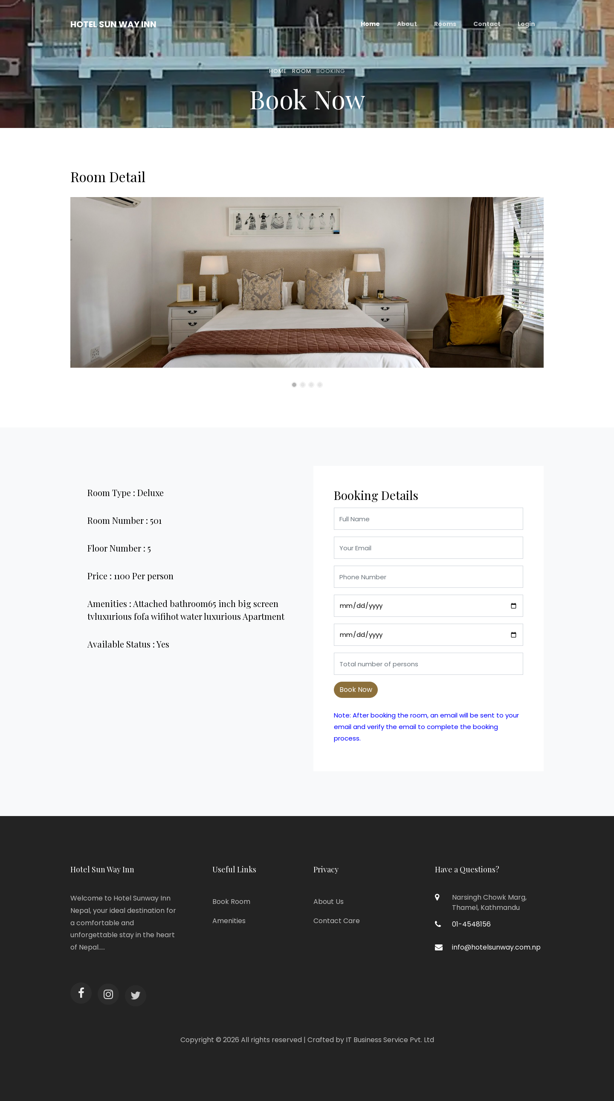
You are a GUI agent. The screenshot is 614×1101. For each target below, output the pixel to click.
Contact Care (336, 921)
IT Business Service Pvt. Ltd (390, 1040)
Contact (487, 24)
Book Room (231, 901)
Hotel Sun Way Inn (113, 24)
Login (526, 24)
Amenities (229, 921)
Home (370, 24)
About (407, 24)
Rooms (445, 24)
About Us (328, 901)
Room (301, 71)
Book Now (355, 689)
